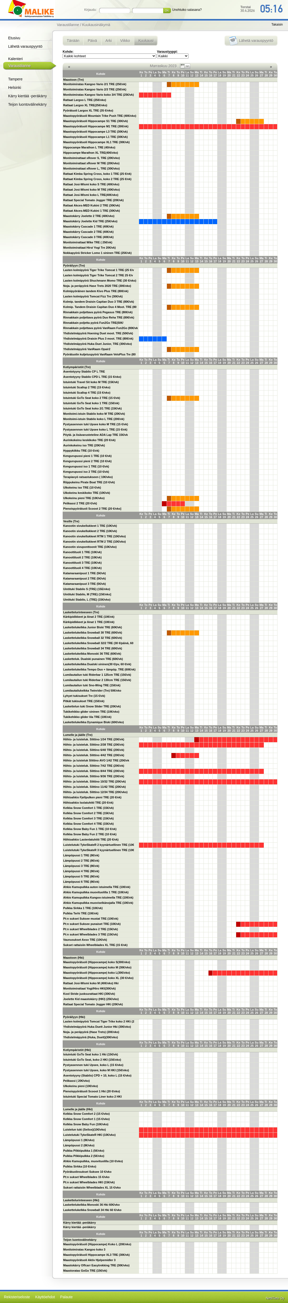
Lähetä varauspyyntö (25, 46)
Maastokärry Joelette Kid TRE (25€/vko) (90, 221)
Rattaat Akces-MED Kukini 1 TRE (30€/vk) (91, 210)
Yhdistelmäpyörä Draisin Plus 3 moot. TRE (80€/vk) (98, 338)
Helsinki (14, 87)
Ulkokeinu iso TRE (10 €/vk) (82, 487)
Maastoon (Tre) (73, 79)
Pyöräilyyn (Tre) (74, 265)
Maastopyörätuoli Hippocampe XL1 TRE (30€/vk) (96, 142)
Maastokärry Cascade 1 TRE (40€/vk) (88, 226)
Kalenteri (15, 59)
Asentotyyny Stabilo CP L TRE (84, 371)
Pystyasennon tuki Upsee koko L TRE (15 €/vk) (95, 429)
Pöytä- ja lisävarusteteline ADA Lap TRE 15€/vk (95, 434)
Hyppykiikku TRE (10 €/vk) (81, 450)
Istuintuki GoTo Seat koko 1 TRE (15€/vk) (91, 403)
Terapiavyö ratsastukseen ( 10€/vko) (88, 477)
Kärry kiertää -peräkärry (27, 96)
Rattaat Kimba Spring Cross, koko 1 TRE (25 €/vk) (97, 173)
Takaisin (277, 24)
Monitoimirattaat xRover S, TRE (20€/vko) (91, 158)
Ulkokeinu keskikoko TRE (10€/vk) (86, 492)
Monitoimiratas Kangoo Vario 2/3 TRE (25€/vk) (94, 89)
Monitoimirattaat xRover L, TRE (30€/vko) (91, 168)
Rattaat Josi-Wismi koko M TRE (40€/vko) (91, 189)
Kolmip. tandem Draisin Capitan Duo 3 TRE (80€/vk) (98, 301)
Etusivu (14, 38)
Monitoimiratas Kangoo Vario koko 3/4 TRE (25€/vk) (98, 94)
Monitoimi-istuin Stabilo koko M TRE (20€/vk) (94, 413)
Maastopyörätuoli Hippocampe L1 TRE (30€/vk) (95, 136)
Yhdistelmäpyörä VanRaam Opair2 (86, 349)
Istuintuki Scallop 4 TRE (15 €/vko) (86, 392)
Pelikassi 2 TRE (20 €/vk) (80, 503)
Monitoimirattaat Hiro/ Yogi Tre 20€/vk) (89, 247)
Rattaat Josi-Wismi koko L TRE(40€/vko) (90, 194)
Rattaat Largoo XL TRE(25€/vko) (85, 105)
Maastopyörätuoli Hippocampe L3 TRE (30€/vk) (95, 131)
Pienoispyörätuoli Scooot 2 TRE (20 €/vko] (92, 508)
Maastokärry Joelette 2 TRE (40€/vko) (88, 216)
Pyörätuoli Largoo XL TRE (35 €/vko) (88, 110)
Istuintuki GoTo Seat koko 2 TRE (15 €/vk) (91, 397)
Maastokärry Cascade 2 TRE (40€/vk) (88, 231)
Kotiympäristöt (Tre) (77, 367)
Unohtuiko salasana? (187, 10)
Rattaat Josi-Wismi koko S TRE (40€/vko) (91, 184)
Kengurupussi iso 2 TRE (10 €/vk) (86, 471)
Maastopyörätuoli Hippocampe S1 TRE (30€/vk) (95, 121)
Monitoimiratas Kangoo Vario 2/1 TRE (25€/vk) (94, 84)
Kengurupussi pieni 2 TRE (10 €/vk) (87, 461)
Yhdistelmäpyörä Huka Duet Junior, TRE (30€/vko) (97, 343)
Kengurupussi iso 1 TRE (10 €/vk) (86, 466)
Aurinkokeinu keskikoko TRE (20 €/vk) (89, 440)
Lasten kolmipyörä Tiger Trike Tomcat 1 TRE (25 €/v (98, 270)
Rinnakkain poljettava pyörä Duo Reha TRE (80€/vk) (98, 317)
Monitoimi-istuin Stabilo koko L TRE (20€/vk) (93, 419)
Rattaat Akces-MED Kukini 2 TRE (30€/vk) (91, 205)
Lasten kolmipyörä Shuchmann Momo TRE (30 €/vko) (99, 280)
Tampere (15, 79)
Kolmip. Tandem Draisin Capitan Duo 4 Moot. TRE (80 (100, 306)
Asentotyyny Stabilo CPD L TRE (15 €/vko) (92, 376)
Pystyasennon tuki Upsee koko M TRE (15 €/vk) (95, 424)
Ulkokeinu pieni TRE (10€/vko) (84, 498)
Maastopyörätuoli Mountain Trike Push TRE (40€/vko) (99, 115)
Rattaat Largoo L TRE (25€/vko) (84, 100)
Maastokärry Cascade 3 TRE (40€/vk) (88, 237)
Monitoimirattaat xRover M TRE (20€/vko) (91, 163)
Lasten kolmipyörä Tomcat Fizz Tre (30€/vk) (93, 296)
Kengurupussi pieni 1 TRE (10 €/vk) (87, 455)
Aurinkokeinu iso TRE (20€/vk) (84, 445)
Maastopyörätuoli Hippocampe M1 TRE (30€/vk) (95, 126)
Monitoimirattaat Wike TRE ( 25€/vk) (87, 242)
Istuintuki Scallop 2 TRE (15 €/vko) (86, 387)
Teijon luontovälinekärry (27, 104)
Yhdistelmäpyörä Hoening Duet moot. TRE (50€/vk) (98, 333)
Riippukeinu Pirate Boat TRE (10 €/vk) (89, 482)
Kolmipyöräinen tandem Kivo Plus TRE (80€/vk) (95, 291)
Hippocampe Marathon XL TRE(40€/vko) (90, 152)
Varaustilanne (19, 66)
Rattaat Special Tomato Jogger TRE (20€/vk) (93, 200)
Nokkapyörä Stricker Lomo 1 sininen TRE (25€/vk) (97, 252)
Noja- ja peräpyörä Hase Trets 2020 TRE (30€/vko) (97, 285)
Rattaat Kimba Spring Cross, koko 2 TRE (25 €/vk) (97, 179)
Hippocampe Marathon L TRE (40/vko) (89, 147)
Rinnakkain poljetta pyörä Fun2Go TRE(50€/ (93, 322)
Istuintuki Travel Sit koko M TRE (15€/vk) (91, 382)
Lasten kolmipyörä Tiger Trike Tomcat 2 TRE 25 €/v (98, 275)
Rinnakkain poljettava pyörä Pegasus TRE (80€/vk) (97, 312)
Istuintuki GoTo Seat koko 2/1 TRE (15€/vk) (92, 408)
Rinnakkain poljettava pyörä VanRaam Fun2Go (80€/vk (100, 328)
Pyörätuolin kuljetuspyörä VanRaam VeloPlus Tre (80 (99, 354)
